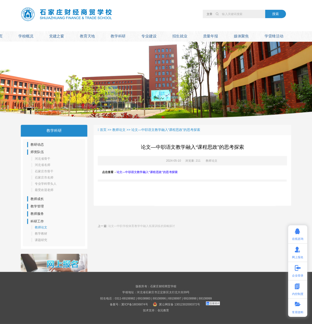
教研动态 (37, 144)
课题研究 (41, 240)
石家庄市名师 (44, 177)
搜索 (275, 13)
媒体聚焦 (241, 36)
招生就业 (179, 36)
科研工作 (37, 221)
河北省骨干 (42, 158)
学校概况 (25, 36)
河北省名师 (42, 165)
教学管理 (37, 206)
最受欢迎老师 (44, 190)
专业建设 (148, 36)
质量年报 (210, 36)
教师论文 (211, 160)
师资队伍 (37, 152)
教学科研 (118, 36)
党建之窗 (56, 36)
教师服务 (37, 214)
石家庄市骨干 (44, 171)
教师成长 (37, 199)
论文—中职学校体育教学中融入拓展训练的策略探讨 (141, 226)
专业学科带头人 (46, 183)
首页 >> (106, 130)
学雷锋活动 (274, 36)
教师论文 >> (121, 130)
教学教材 (41, 233)
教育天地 (87, 36)
